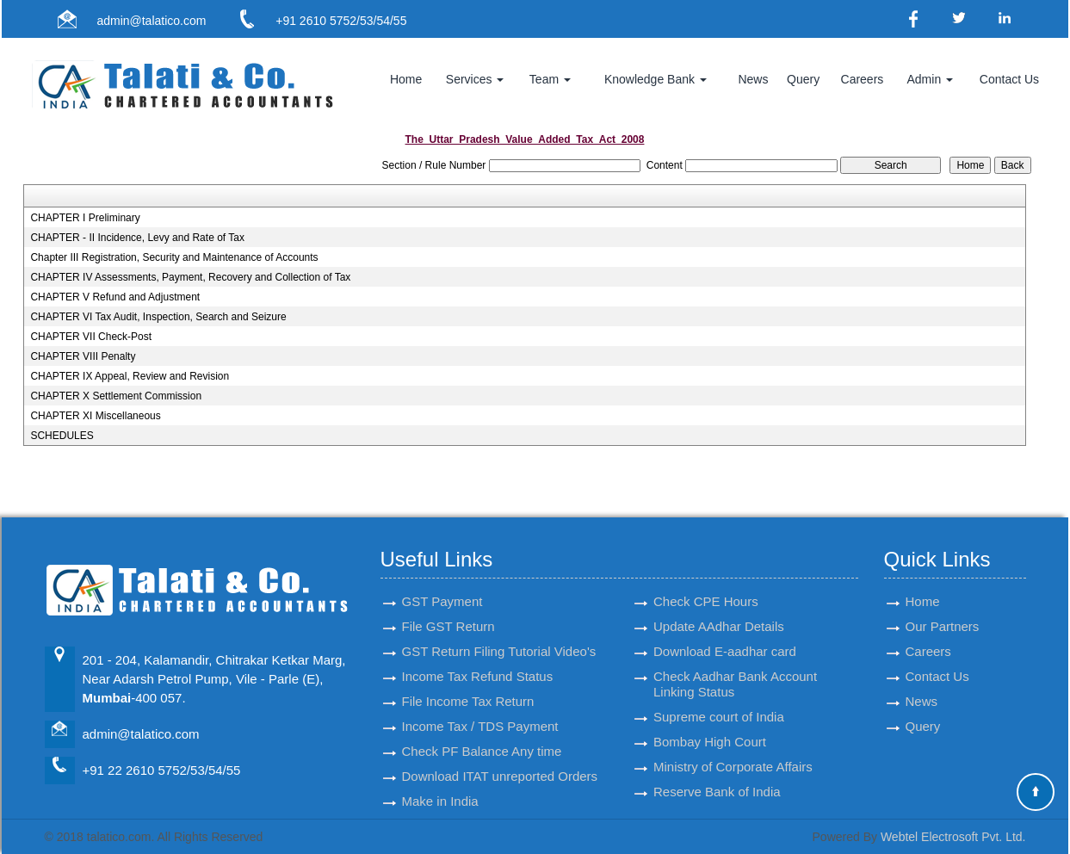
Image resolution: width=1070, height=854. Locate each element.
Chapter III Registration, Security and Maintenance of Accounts (174, 257)
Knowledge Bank (655, 79)
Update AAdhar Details (718, 610)
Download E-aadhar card (724, 635)
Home (406, 79)
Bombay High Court (709, 726)
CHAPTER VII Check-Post (91, 337)
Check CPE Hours (705, 586)
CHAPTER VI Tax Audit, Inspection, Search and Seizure (158, 317)
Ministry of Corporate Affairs (733, 751)
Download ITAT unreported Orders (500, 760)
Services (475, 79)
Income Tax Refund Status (478, 660)
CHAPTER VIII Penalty (82, 356)
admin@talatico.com (151, 21)
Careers (862, 79)
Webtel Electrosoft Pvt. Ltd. (953, 837)
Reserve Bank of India (717, 776)
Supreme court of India (718, 701)
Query (803, 79)
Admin (930, 79)
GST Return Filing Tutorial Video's (499, 635)
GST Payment (442, 586)
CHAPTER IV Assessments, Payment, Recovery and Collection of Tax (190, 277)
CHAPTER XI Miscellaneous (95, 416)
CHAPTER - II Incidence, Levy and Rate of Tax (137, 238)
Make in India (440, 785)
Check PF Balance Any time (482, 735)
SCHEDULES (61, 436)
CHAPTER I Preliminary (84, 218)
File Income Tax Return (468, 685)
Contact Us (1009, 79)
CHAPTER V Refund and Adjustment (115, 297)
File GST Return (448, 610)
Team (550, 79)
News (753, 79)
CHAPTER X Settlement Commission (115, 396)
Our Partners (943, 610)
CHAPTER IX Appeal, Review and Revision (129, 376)
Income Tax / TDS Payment (480, 710)
